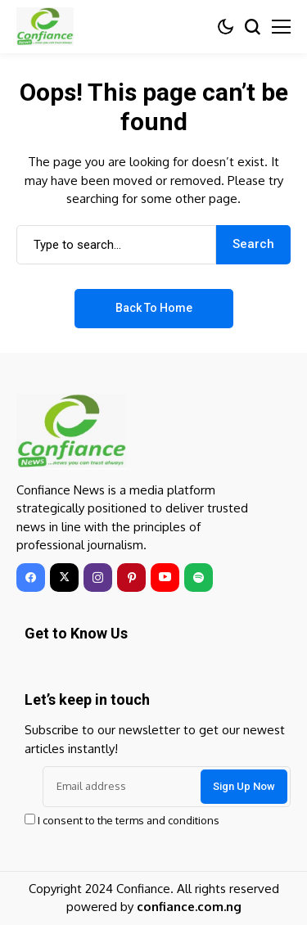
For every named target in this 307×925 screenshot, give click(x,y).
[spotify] (198, 577)
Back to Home (153, 307)
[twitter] (64, 577)
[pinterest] (131, 577)
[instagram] (98, 577)
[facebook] (30, 577)
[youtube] (165, 577)
